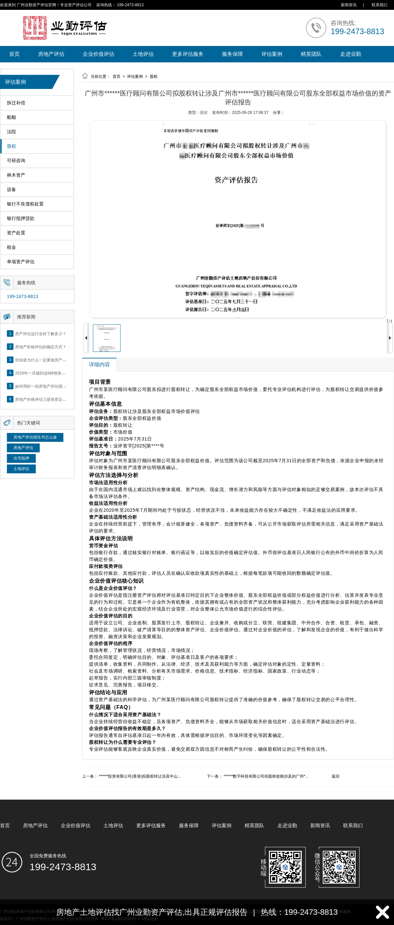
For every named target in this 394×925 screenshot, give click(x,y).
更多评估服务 (188, 54)
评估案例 (271, 54)
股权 (11, 146)
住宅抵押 (21, 458)
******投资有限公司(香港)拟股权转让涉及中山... (140, 776)
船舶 (11, 117)
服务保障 (232, 54)
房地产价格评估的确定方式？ (40, 346)
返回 (335, 776)
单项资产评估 (20, 262)
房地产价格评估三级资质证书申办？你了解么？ (56, 399)
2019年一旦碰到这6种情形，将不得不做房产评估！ (60, 373)
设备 (11, 190)
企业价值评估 (98, 54)
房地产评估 (51, 54)
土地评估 (143, 54)
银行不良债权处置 (25, 204)
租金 (11, 247)
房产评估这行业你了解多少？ (40, 333)
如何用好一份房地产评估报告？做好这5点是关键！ (59, 386)
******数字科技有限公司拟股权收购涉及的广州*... (266, 776)
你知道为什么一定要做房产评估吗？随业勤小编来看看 (62, 359)
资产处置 (16, 233)
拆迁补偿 (16, 103)
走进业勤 (350, 54)
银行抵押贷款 (20, 218)
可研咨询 (16, 161)
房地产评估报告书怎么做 (35, 437)
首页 (14, 54)
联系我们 (379, 5)
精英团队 (311, 54)
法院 (11, 132)
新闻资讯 (349, 5)
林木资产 (16, 175)
